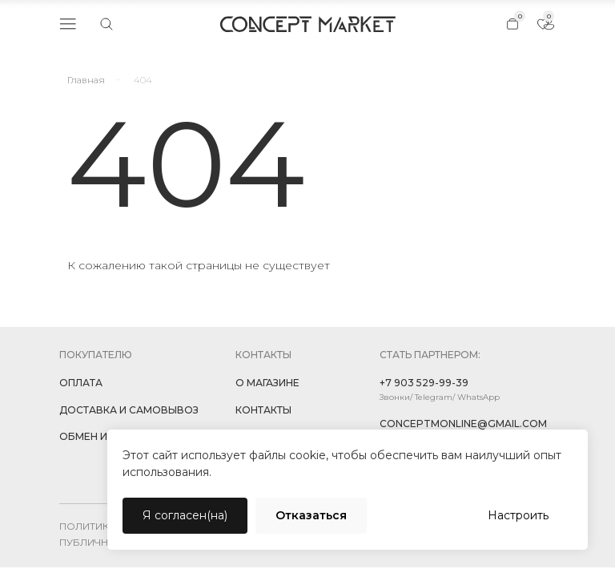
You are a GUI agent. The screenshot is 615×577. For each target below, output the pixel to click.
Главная (86, 80)
